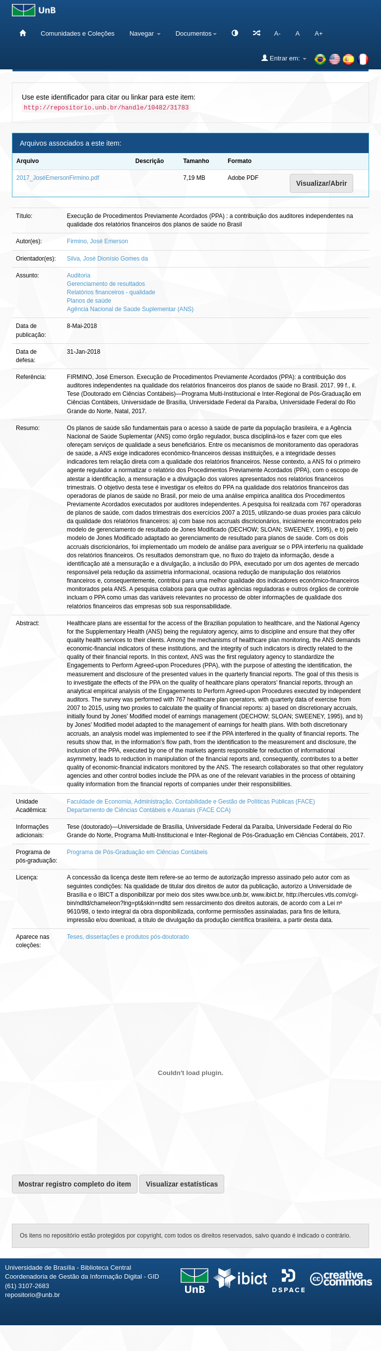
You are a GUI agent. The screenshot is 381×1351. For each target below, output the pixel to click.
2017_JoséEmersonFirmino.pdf (57, 177)
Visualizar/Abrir (321, 183)
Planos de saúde (89, 300)
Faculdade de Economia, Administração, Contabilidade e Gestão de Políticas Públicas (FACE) (191, 801)
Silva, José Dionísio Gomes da (107, 258)
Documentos (196, 33)
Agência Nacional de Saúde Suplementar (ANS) (130, 309)
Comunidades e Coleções (78, 33)
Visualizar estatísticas (182, 1184)
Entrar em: (284, 58)
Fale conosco (322, 1340)
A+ (318, 33)
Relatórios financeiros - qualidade (111, 292)
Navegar (145, 33)
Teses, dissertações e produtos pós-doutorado (128, 936)
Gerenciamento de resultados (106, 283)
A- (277, 33)
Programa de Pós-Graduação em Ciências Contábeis (137, 852)
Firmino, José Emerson (97, 241)
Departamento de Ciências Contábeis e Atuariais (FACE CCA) (149, 810)
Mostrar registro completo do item (74, 1184)
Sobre (365, 1340)
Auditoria (78, 275)
